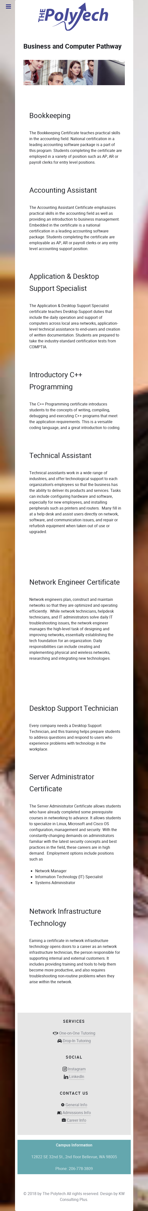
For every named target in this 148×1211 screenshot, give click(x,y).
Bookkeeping (49, 116)
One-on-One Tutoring (77, 1033)
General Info (76, 1105)
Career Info (76, 1120)
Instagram (77, 1069)
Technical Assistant (60, 455)
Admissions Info (77, 1113)
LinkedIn (76, 1076)
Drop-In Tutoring (77, 1041)
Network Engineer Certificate (74, 582)
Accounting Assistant (63, 190)
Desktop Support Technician (73, 708)
